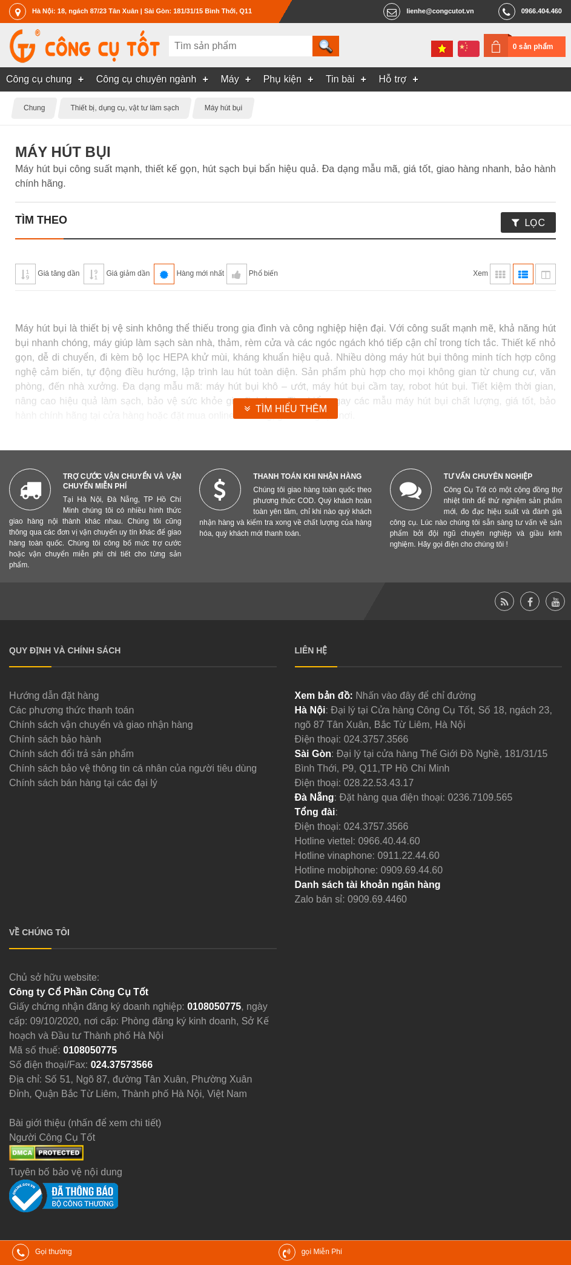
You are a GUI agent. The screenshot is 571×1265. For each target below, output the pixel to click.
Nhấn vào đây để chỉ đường (415, 695)
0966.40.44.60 (389, 841)
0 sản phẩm (533, 46)
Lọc (535, 223)
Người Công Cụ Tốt (52, 1137)
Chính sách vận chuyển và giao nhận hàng (101, 724)
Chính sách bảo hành (55, 739)
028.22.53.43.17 (379, 783)
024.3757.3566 (376, 739)
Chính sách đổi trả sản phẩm (71, 754)
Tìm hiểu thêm (291, 409)
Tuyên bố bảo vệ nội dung (65, 1172)
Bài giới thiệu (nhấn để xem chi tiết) (85, 1123)
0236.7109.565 (480, 797)
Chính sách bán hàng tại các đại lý (83, 783)
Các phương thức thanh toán (71, 710)
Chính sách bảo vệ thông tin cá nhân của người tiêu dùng (133, 768)
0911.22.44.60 (408, 855)
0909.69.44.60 (412, 870)
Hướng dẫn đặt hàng (54, 695)
